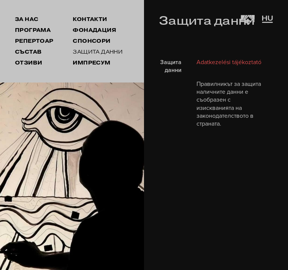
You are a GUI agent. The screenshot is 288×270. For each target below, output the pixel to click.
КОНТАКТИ (90, 19)
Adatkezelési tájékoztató (228, 62)
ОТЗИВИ (28, 62)
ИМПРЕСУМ (91, 62)
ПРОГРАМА (33, 30)
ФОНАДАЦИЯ (94, 30)
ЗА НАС (26, 19)
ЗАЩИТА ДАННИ (98, 52)
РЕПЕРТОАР (34, 41)
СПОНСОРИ (91, 41)
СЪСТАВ (28, 52)
